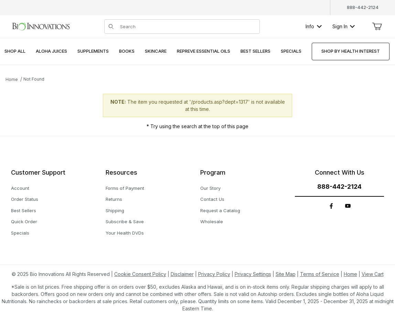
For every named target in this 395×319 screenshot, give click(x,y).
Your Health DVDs (125, 233)
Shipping (115, 210)
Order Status (24, 199)
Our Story (210, 188)
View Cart (373, 274)
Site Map (286, 274)
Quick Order (24, 221)
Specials (20, 233)
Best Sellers (23, 210)
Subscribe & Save (125, 221)
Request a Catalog (220, 210)
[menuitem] (15, 51)
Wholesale (211, 221)
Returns (114, 199)
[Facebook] (331, 206)
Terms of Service (319, 274)
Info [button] (314, 26)
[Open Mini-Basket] (377, 26)
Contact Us (212, 199)
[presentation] (51, 51)
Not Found (33, 79)
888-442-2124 (362, 7)
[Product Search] (187, 26)
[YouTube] (347, 206)
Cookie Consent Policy (140, 274)
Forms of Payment (125, 188)
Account (20, 188)
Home (12, 79)
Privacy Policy (214, 274)
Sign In (343, 26)
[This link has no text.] (41, 26)
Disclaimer (182, 274)
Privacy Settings (253, 274)
